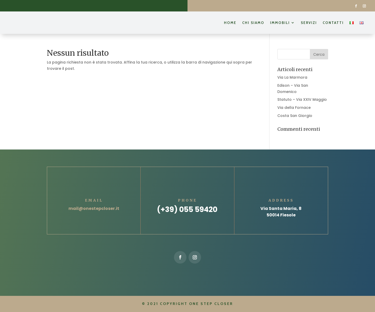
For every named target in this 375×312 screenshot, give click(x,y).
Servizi (309, 23)
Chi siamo (253, 23)
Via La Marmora (292, 77)
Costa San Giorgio (294, 115)
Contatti (333, 23)
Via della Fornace (294, 107)
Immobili (280, 23)
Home (230, 23)
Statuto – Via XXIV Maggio (302, 99)
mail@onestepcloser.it (93, 208)
